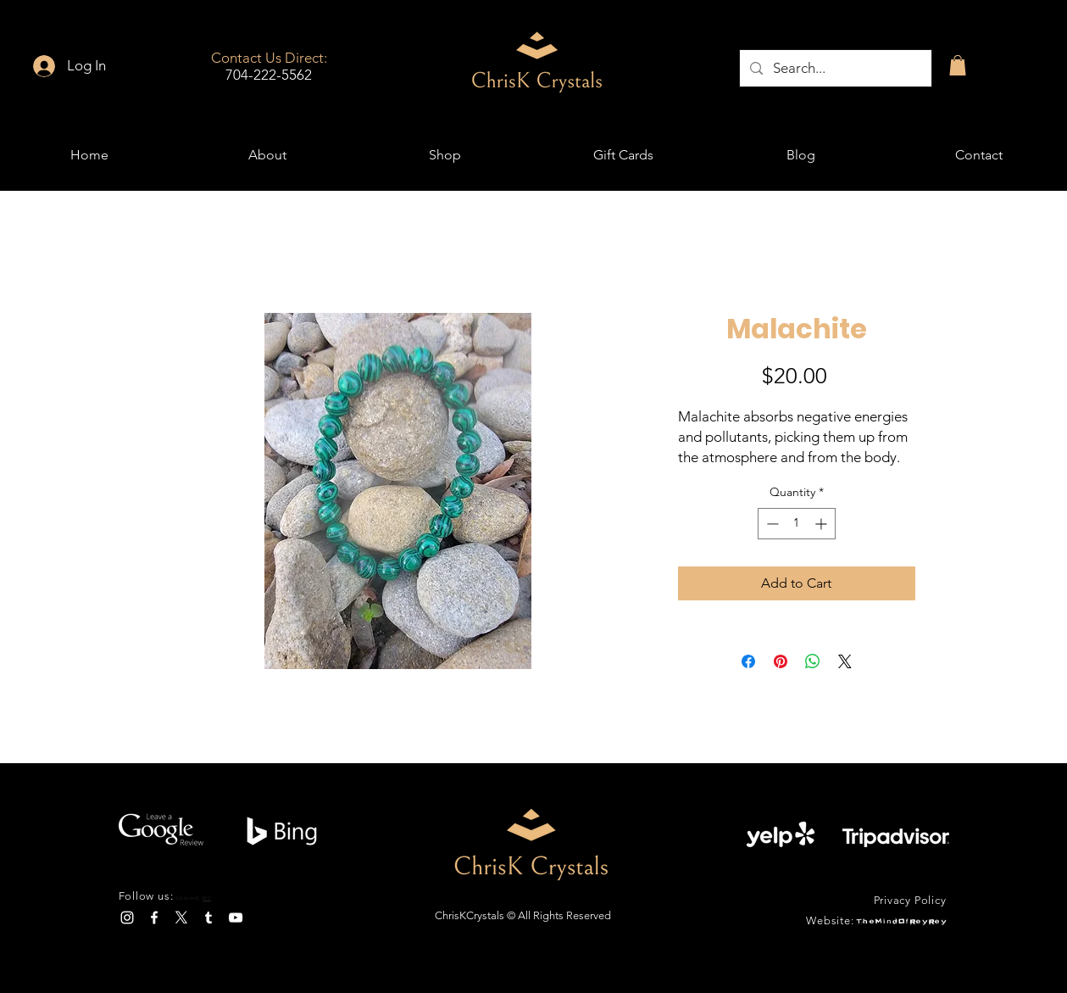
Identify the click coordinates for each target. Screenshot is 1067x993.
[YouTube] (235, 917)
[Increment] (822, 523)
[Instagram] (127, 917)
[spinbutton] (796, 523)
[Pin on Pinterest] (780, 661)
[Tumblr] (208, 917)
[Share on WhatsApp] (813, 661)
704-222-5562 (268, 74)
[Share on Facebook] (748, 661)
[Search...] (834, 68)
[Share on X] (845, 661)
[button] (957, 65)
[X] (181, 917)
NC (207, 898)
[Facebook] (154, 917)
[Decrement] (770, 523)
